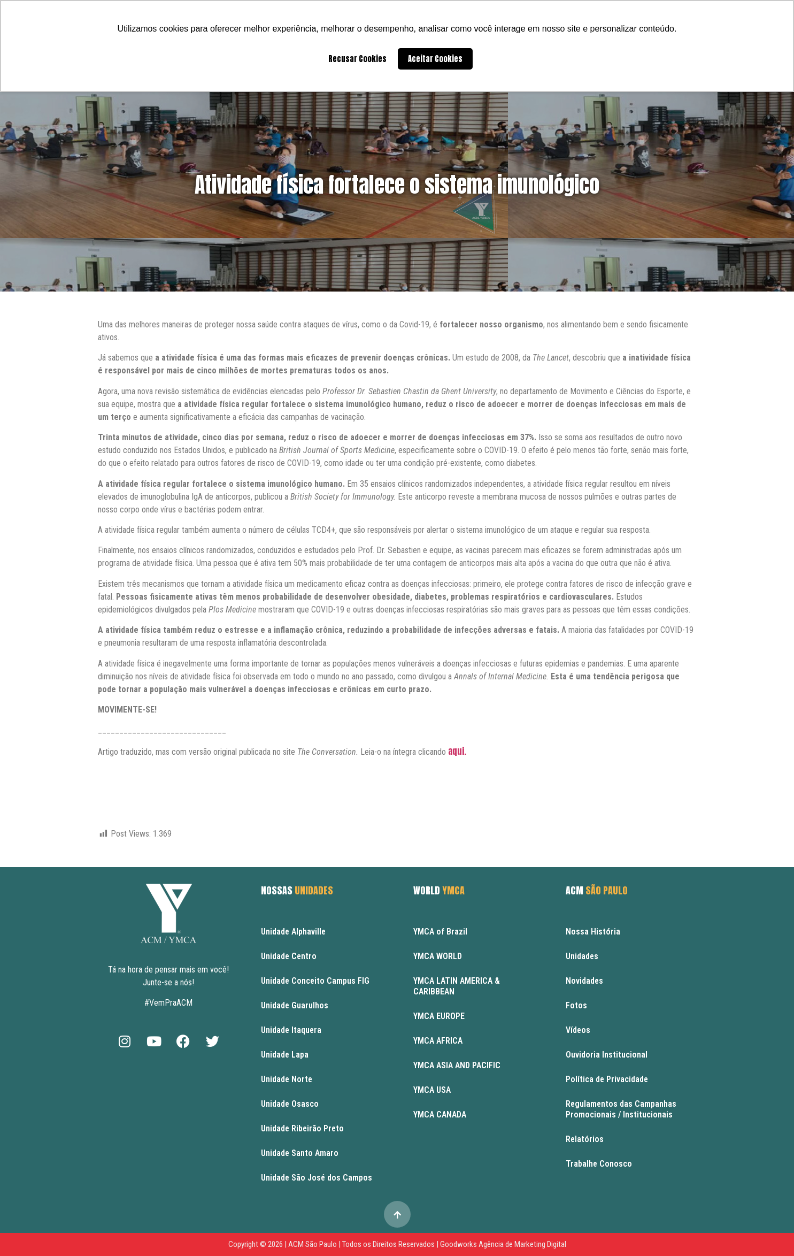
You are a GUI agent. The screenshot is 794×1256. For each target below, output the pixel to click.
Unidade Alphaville (293, 931)
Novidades (584, 981)
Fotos (576, 1005)
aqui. (458, 751)
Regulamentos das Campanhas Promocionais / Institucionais (621, 1109)
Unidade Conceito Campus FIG (315, 981)
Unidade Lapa (285, 1055)
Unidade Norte (286, 1079)
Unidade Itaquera (291, 1030)
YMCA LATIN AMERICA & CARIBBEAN (456, 986)
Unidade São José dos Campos (316, 1178)
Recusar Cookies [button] (357, 59)
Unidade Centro (289, 956)
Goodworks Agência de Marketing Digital (503, 1244)
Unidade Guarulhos (294, 1005)
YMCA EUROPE (439, 1016)
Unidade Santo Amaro (299, 1153)
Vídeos (578, 1030)
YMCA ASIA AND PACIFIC (456, 1065)
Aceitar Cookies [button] (435, 59)
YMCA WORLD (437, 956)
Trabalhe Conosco (599, 1164)
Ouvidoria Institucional (606, 1055)
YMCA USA (432, 1090)
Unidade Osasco (290, 1104)
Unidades (582, 956)
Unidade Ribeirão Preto (302, 1128)
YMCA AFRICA (437, 1041)
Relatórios (585, 1139)
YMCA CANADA (439, 1114)
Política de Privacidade (607, 1079)
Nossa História (593, 931)
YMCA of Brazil (440, 931)
